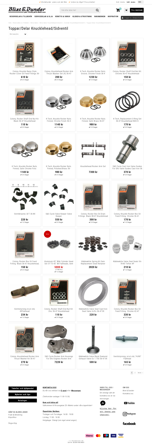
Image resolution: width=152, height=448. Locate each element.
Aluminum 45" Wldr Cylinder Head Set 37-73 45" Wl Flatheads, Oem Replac (58, 263)
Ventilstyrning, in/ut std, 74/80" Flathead (127, 357)
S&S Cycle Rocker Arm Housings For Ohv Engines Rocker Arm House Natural (59, 358)
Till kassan (136, 10)
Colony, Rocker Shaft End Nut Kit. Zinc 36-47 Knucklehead (58, 310)
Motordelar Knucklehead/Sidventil (51, 23)
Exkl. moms (120, 2)
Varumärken (99, 16)
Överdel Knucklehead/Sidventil (74, 23)
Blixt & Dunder (128, 391)
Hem (9, 23)
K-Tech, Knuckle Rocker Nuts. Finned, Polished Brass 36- (59, 167)
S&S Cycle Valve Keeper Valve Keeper (59, 215)
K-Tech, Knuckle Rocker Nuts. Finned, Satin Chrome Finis (25, 167)
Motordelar (35, 23)
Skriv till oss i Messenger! (106, 388)
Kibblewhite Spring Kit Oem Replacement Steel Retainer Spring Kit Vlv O (93, 263)
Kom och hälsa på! (50, 402)
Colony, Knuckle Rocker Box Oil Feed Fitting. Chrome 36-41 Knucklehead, (127, 216)
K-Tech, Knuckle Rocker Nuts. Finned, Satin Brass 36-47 (93, 120)
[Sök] (80, 10)
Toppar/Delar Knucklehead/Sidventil (99, 23)
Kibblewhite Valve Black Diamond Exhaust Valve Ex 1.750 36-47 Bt (93, 357)
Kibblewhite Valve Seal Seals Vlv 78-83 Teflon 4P (127, 262)
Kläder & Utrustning (82, 16)
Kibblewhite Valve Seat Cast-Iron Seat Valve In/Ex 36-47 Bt (93, 310)
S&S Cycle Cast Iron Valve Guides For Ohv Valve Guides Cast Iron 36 (127, 167)
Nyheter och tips (22, 394)
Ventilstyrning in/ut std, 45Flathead (24, 310)
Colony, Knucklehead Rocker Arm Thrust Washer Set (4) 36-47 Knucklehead (59, 73)
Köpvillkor (12, 417)
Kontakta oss (128, 394)
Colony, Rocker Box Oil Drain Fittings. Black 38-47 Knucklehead (93, 215)
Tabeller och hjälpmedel (23, 388)
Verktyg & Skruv (62, 16)
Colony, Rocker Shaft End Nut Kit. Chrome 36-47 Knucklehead (127, 72)
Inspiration (113, 16)
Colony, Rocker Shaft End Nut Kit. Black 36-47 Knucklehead (24, 120)
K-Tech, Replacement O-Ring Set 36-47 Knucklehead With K (127, 120)
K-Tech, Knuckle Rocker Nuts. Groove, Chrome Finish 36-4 (93, 72)
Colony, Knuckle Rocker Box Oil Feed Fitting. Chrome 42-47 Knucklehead (127, 311)
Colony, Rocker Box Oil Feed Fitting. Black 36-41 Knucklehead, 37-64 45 (24, 263)
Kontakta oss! (50, 387)
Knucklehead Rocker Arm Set (93, 166)
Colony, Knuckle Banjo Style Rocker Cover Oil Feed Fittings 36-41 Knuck (25, 73)
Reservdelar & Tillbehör (21, 16)
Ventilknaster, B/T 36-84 (24, 214)
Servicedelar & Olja (43, 16)
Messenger (76, 391)
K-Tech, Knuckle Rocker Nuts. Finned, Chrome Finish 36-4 (59, 120)
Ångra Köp (12, 423)
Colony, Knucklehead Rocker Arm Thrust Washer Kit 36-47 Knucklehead (24, 358)
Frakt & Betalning (15, 415)
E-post (64, 391)
